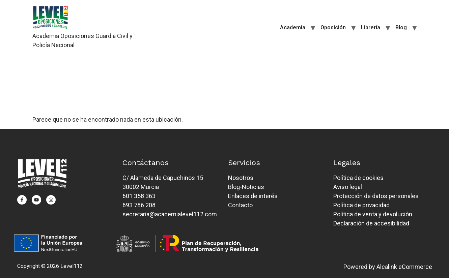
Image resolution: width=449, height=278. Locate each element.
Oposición (333, 27)
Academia (292, 27)
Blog (401, 27)
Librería (370, 27)
